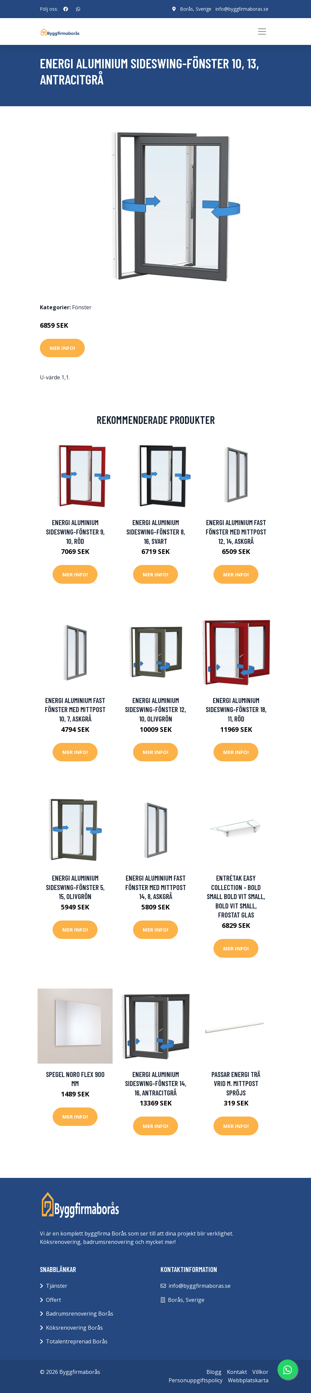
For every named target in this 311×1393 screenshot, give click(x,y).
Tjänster (56, 1285)
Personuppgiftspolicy (196, 1380)
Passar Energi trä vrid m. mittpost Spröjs (235, 1083)
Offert (53, 1300)
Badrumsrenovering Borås (79, 1313)
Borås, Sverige (195, 9)
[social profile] (66, 9)
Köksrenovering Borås (74, 1327)
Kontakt (237, 1372)
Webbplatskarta (248, 1380)
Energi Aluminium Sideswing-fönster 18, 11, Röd (236, 709)
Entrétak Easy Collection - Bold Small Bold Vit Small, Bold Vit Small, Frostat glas (236, 896)
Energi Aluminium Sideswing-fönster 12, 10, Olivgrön (155, 709)
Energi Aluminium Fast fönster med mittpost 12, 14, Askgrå (236, 531)
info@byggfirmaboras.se (241, 9)
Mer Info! (62, 347)
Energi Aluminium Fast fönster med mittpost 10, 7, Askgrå (75, 709)
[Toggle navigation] (262, 31)
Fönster (81, 307)
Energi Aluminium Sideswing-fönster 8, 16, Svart (155, 531)
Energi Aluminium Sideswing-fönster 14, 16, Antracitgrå (155, 1083)
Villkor (260, 1372)
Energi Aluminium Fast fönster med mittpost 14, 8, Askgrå (155, 887)
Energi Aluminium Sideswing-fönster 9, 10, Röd (75, 531)
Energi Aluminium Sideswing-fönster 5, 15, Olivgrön (75, 887)
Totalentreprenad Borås (77, 1341)
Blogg (214, 1372)
